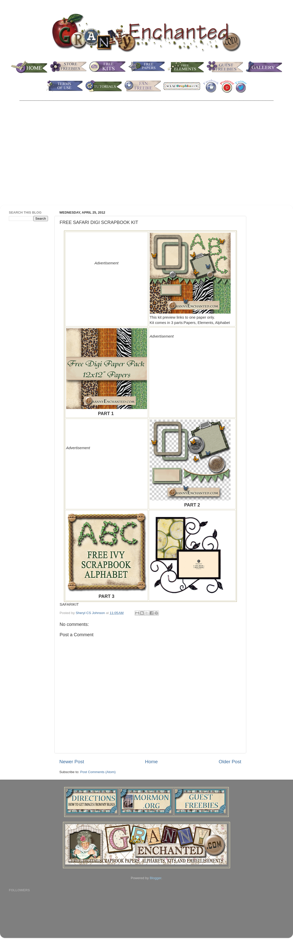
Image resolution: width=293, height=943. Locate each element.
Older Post (230, 761)
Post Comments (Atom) (98, 772)
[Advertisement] (47, 156)
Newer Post (71, 761)
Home (151, 761)
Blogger (155, 878)
